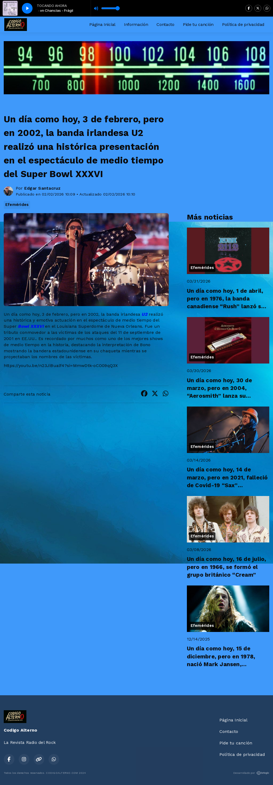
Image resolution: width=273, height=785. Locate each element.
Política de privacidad (243, 24)
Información (136, 24)
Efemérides (17, 204)
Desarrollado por (251, 773)
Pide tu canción (198, 24)
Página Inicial (102, 24)
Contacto (165, 24)
